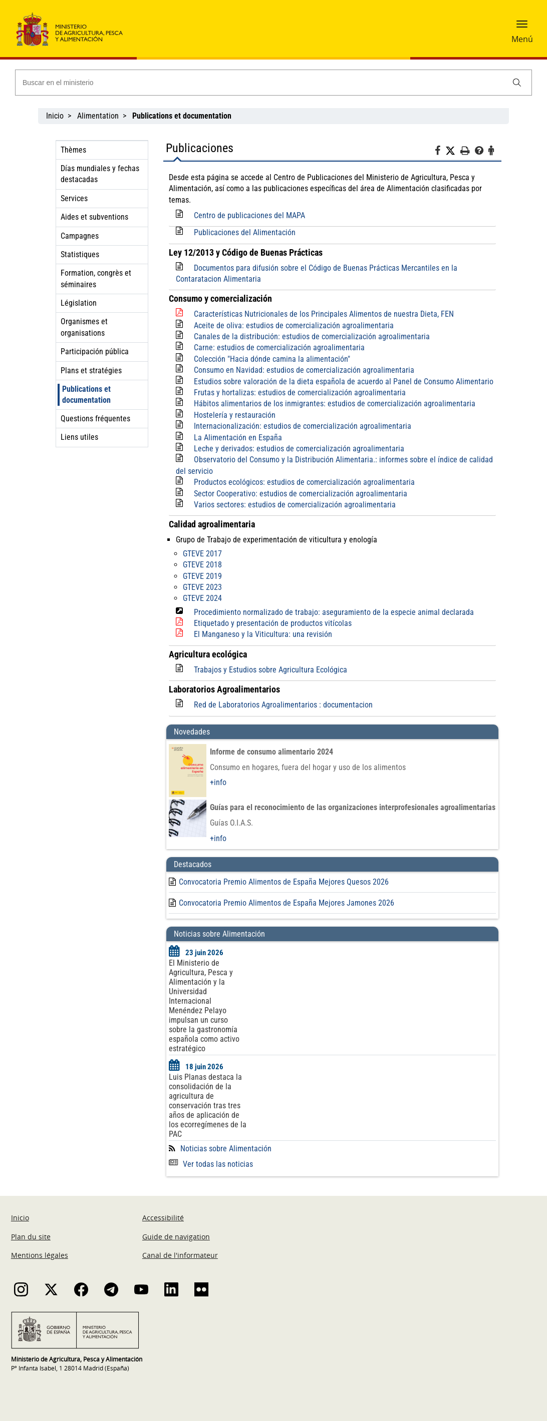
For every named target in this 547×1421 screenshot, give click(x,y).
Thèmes (73, 150)
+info (218, 782)
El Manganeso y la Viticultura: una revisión (263, 634)
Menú (522, 39)
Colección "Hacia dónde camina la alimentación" (272, 359)
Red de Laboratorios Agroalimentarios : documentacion (283, 704)
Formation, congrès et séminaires (96, 278)
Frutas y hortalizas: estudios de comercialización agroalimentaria (300, 392)
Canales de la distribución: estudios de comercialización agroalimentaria (312, 336)
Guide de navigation (176, 1236)
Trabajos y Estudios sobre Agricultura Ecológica (270, 669)
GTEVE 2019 (202, 576)
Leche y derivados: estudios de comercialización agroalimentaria (299, 448)
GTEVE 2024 (202, 598)
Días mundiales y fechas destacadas (100, 174)
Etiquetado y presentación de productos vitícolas (273, 623)
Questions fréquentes (95, 418)
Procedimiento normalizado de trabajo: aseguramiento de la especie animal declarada (334, 612)
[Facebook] (440, 152)
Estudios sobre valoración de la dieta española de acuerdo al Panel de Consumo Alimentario (343, 381)
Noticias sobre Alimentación (225, 1148)
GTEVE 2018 (202, 564)
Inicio (55, 116)
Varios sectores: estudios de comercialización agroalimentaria (295, 504)
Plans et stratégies (91, 370)
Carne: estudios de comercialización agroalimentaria (279, 347)
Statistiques (80, 254)
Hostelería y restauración (235, 415)
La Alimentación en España (238, 437)
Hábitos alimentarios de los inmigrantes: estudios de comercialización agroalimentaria (334, 403)
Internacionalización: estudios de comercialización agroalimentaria (302, 426)
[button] (522, 27)
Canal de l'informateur (180, 1255)
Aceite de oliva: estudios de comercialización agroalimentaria (294, 325)
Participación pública (95, 351)
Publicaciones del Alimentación (245, 232)
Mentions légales (39, 1255)
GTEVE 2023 (202, 587)
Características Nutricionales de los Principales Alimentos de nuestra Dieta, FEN (324, 314)
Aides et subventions (94, 217)
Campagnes (80, 236)
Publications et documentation (86, 394)
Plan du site (31, 1236)
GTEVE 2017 (202, 553)
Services (74, 198)
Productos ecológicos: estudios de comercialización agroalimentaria (304, 482)
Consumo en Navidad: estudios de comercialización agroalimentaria (304, 370)
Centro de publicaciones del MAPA (249, 215)
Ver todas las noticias (211, 1164)
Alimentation (98, 116)
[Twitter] (452, 151)
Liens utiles (79, 437)
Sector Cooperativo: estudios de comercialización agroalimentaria (300, 493)
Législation (79, 303)
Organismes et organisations (84, 327)
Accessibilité (163, 1217)
